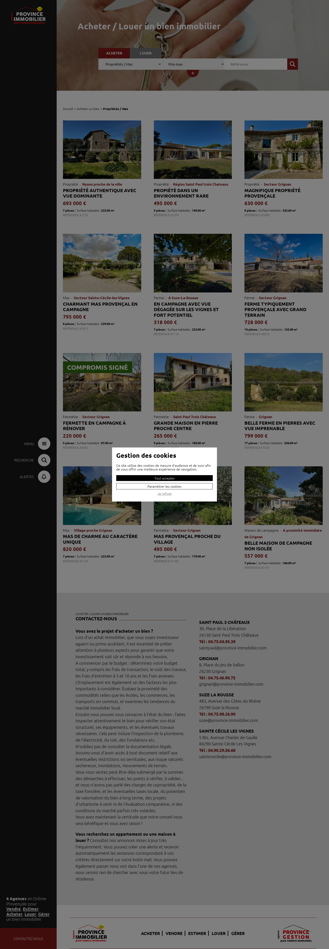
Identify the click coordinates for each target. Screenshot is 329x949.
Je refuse (165, 493)
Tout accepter (164, 478)
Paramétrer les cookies (164, 486)
